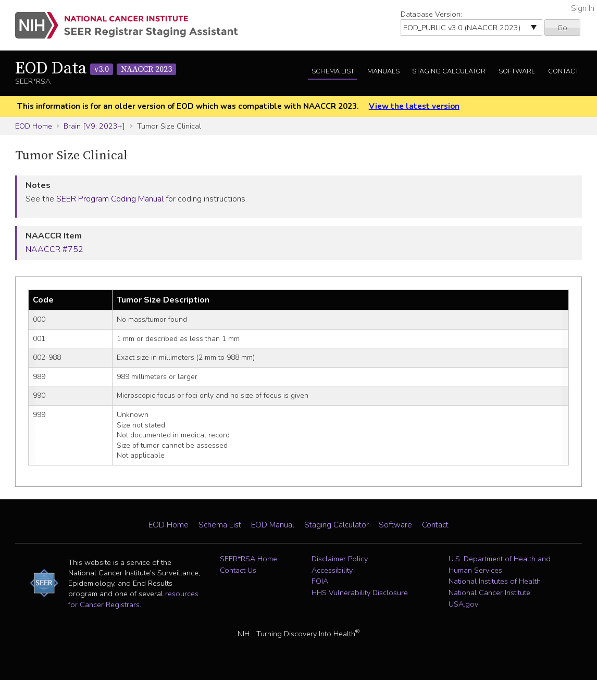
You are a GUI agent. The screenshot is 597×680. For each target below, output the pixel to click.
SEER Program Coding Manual (110, 199)
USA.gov (463, 604)
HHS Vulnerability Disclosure (360, 592)
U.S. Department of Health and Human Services (500, 564)
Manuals (383, 71)
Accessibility (332, 570)
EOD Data (95, 68)
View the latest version (414, 106)
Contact (563, 71)
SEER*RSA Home (248, 558)
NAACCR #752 (54, 249)
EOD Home (33, 126)
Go (562, 27)
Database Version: (431, 14)
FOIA (320, 581)
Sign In (582, 8)
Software (517, 71)
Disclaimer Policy (340, 558)
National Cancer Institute (489, 592)
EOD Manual (272, 525)
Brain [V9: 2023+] (94, 126)
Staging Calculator (449, 71)
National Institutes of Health (495, 581)
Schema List (333, 71)
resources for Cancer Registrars (133, 598)
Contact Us (238, 570)
